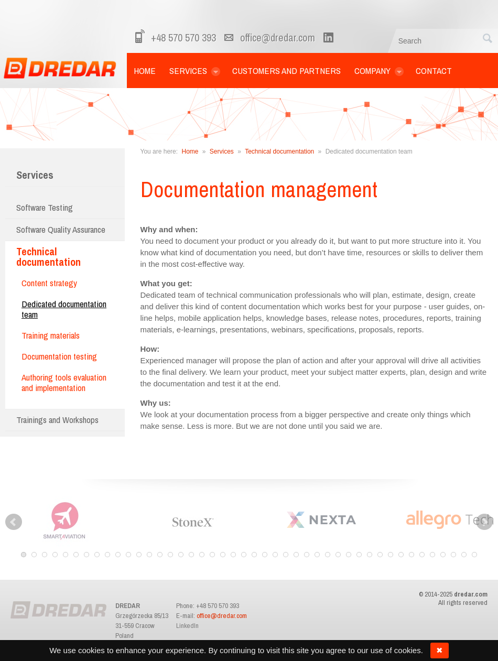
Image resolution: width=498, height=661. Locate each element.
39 (422, 554)
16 (180, 554)
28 (306, 554)
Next (484, 522)
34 (369, 554)
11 (128, 554)
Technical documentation (279, 151)
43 (464, 554)
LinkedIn (187, 625)
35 (380, 554)
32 (348, 554)
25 (275, 554)
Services (34, 175)
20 (222, 554)
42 (453, 554)
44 (474, 554)
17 (191, 554)
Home (189, 151)
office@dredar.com (277, 37)
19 (212, 554)
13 (149, 554)
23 (254, 554)
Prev (13, 522)
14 (160, 554)
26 (285, 554)
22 (243, 554)
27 (296, 554)
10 (118, 554)
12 (139, 554)
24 (264, 554)
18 (201, 554)
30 (327, 554)
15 (170, 554)
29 (317, 554)
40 (432, 554)
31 (338, 554)
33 (359, 554)
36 (390, 554)
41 (443, 554)
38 (411, 554)
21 (233, 554)
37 (401, 554)
